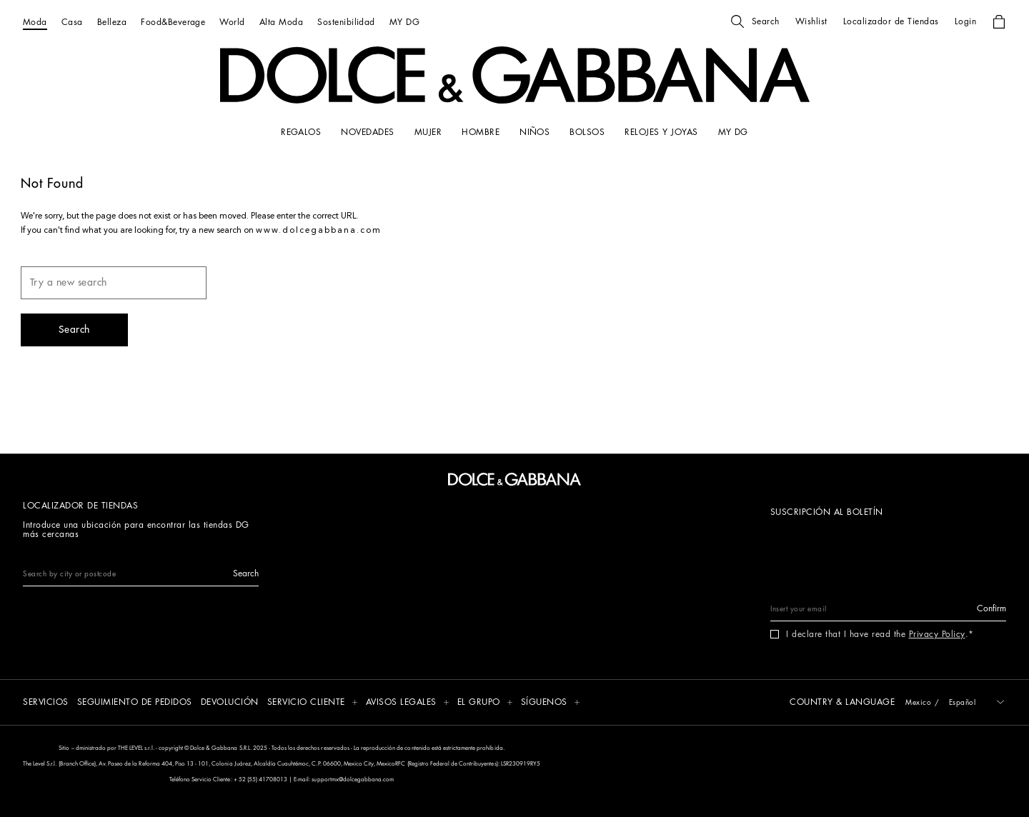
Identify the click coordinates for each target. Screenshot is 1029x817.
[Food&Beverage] (173, 22)
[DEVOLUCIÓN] (230, 703)
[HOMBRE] (480, 132)
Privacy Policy (937, 634)
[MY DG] (404, 22)
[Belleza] (111, 22)
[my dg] (733, 132)
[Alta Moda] (281, 22)
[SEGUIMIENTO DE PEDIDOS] (134, 703)
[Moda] (35, 22)
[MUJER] (428, 132)
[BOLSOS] (587, 132)
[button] (755, 21)
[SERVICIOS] (46, 703)
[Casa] (72, 22)
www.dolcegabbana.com (319, 230)
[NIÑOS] (535, 132)
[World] (231, 22)
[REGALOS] (301, 132)
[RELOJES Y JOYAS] (661, 132)
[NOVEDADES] (367, 132)
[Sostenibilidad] (346, 22)
